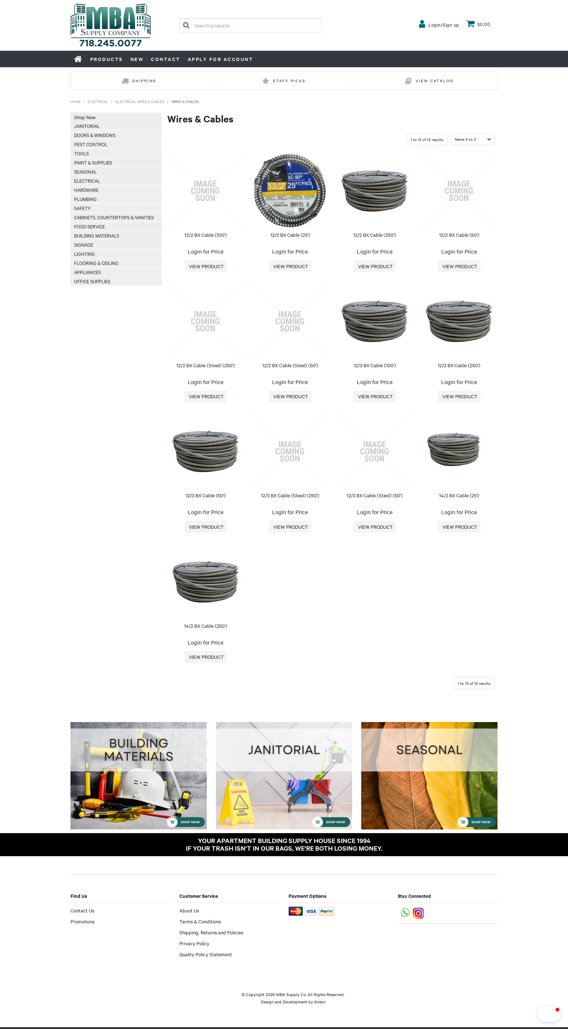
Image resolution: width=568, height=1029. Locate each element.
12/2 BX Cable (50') (459, 234)
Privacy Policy (194, 945)
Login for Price (206, 251)
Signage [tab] (83, 244)
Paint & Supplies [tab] (93, 162)
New (137, 59)
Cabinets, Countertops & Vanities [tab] (114, 217)
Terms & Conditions (200, 923)
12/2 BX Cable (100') (205, 234)
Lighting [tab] (84, 253)
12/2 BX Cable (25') (290, 234)
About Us (189, 912)
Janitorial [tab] (87, 125)
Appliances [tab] (87, 272)
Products (106, 59)
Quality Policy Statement (205, 956)
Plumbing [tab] (85, 198)
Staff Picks (289, 80)
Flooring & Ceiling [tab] (96, 262)
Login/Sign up (443, 24)
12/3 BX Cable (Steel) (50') (375, 496)
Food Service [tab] (89, 226)
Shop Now (84, 117)
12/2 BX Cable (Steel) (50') (290, 365)
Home (78, 59)
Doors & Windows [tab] (94, 135)
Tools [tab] (81, 153)
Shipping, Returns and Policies (211, 934)
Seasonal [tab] (85, 171)
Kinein (319, 1003)
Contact (165, 59)
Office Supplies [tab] (92, 281)
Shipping (144, 80)
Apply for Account (220, 59)
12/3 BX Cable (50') (206, 496)
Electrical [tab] (87, 180)
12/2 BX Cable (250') (374, 234)
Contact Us (82, 912)
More (205, 266)
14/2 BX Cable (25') (459, 496)
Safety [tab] (82, 208)
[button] (536, 1014)
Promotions (82, 923)
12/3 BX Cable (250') (459, 365)
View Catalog (435, 80)
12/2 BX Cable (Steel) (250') (205, 365)
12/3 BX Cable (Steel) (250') (290, 496)
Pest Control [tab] (90, 144)
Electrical (98, 101)
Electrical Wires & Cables (139, 101)
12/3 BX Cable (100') (375, 365)
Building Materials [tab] (96, 235)
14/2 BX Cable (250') (205, 627)
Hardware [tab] (86, 189)
